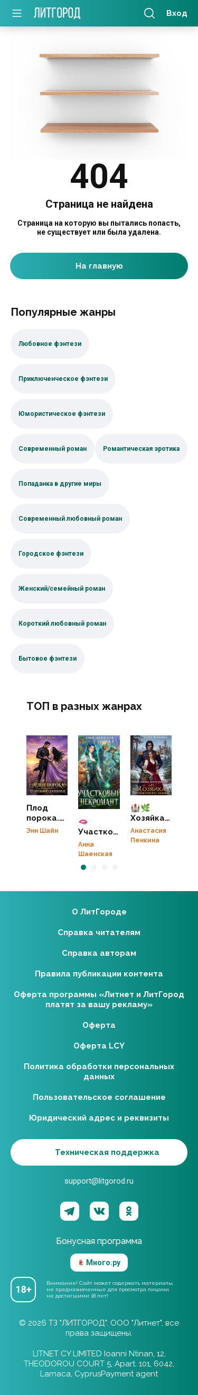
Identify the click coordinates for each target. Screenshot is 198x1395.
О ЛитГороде (99, 912)
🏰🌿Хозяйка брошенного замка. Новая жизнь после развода (151, 765)
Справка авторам (99, 953)
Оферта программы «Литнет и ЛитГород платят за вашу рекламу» (99, 999)
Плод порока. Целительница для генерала (47, 765)
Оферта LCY (99, 1046)
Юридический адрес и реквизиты (99, 1118)
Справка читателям (99, 932)
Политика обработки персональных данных (99, 1071)
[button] (83, 867)
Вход (176, 13)
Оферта (99, 1025)
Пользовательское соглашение (99, 1097)
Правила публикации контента (99, 974)
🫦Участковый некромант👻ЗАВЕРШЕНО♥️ (98, 772)
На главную (99, 266)
